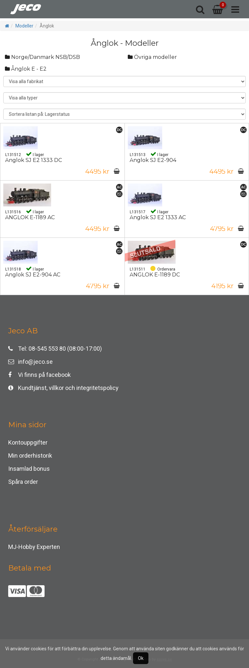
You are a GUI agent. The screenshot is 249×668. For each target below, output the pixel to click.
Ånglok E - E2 (26, 69)
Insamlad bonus (29, 468)
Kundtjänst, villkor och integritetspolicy (63, 387)
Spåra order (23, 481)
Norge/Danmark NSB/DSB (42, 57)
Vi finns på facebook (39, 374)
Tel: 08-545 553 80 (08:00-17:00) (55, 348)
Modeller (24, 25)
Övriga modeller (152, 57)
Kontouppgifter (28, 442)
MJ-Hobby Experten (34, 546)
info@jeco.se (30, 361)
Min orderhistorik (30, 455)
